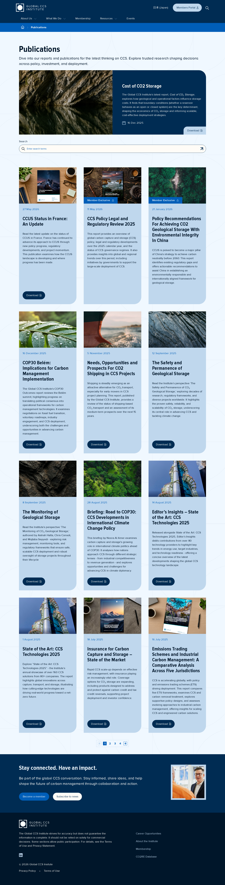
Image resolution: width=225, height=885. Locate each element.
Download (195, 130)
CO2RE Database (146, 856)
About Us (28, 18)
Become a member (34, 796)
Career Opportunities (148, 833)
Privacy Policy (27, 870)
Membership (82, 18)
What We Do (56, 18)
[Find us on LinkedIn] (21, 855)
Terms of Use (52, 870)
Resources (108, 18)
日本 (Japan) (160, 7)
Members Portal (188, 7)
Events (131, 18)
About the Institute (147, 841)
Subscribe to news (67, 796)
